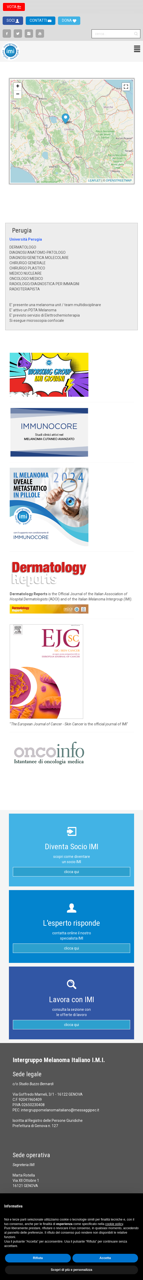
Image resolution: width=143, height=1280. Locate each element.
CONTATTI (39, 20)
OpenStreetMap (119, 180)
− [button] (17, 94)
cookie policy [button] (114, 1224)
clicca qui (71, 872)
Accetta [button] (105, 1258)
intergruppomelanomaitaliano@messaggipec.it (60, 1110)
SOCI (11, 20)
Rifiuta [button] (38, 1258)
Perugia (22, 230)
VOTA (12, 7)
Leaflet (94, 180)
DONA (67, 20)
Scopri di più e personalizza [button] (71, 1270)
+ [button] (17, 87)
